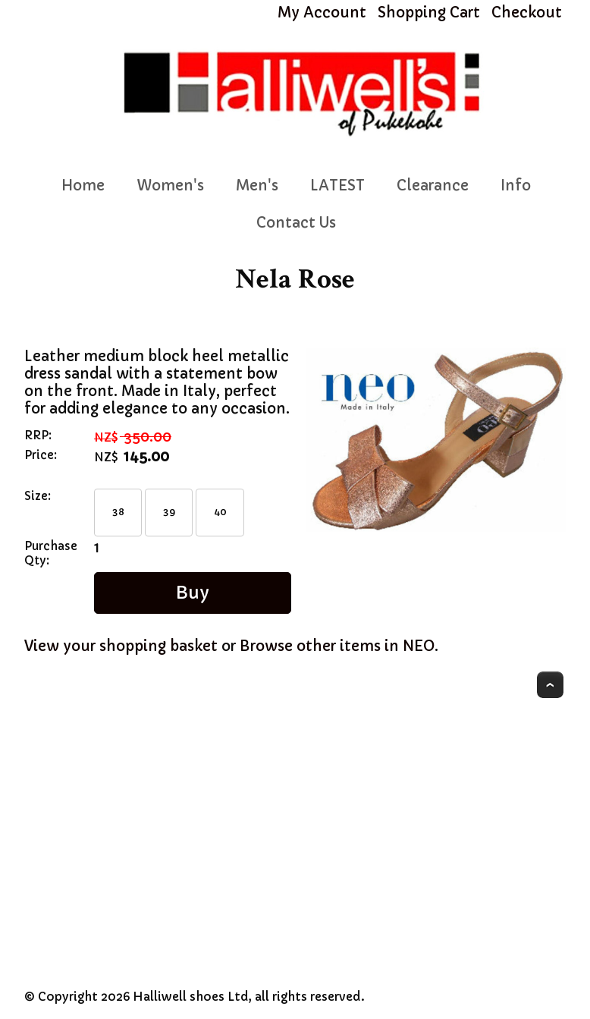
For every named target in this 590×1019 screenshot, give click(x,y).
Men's (257, 185)
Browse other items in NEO (337, 646)
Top (550, 684)
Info (516, 185)
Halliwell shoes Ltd (191, 996)
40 (220, 511)
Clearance (433, 185)
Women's (170, 185)
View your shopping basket (121, 646)
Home (83, 185)
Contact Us (296, 222)
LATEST (337, 185)
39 (169, 511)
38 (118, 511)
